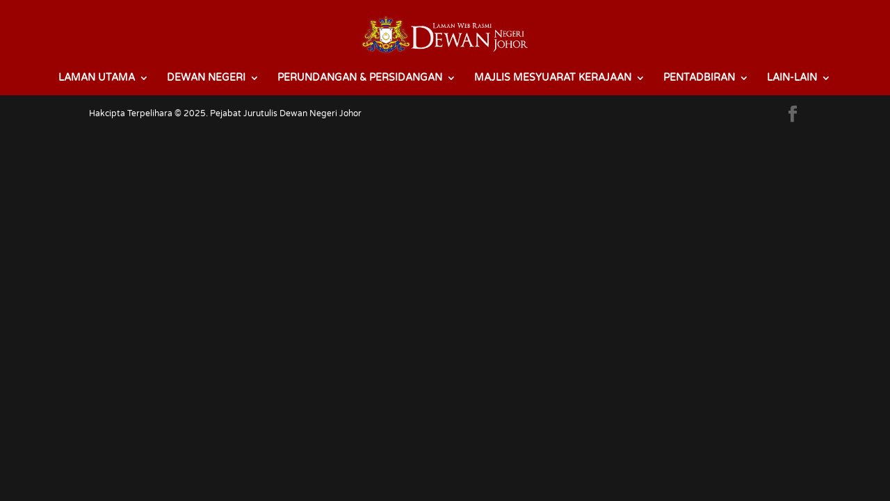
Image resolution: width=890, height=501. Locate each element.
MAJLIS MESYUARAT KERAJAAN (552, 78)
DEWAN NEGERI (206, 78)
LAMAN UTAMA (96, 78)
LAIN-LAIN (792, 78)
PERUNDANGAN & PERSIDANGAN (359, 78)
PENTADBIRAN (699, 78)
